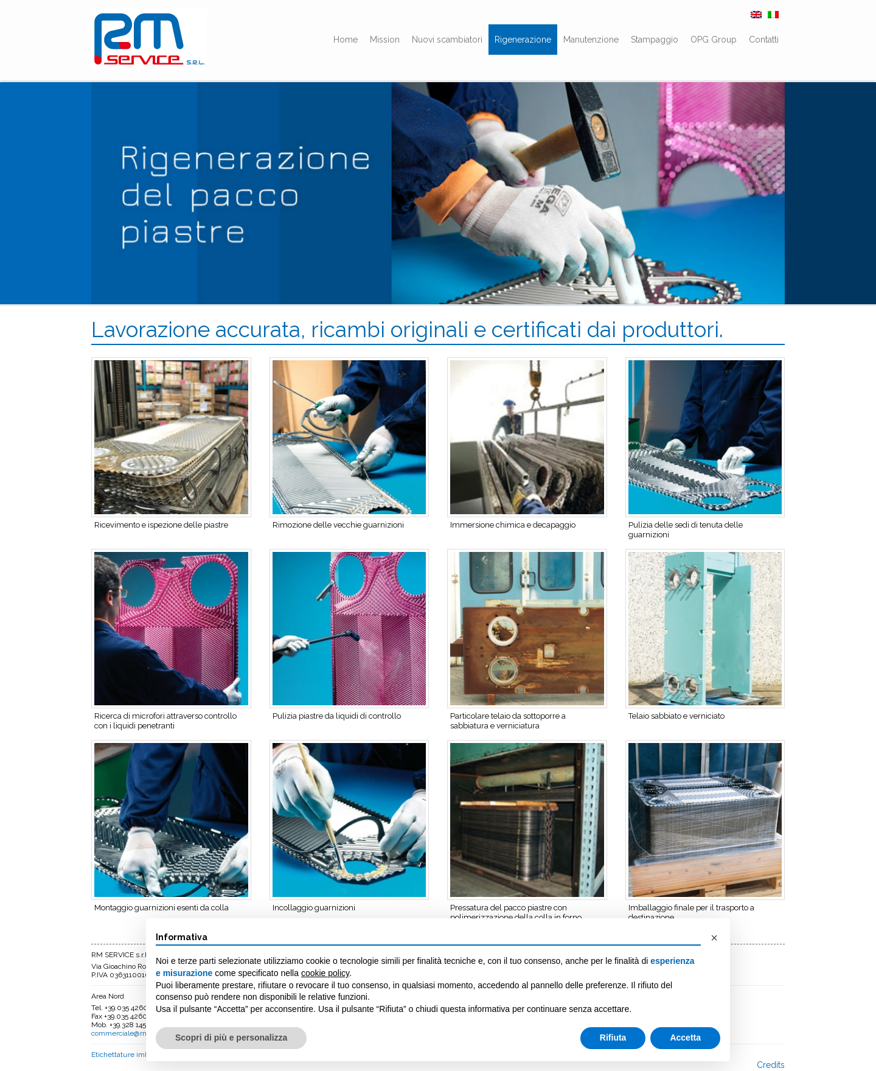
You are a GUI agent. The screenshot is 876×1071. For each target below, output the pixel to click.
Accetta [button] (685, 1037)
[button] (714, 937)
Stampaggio (654, 39)
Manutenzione (591, 39)
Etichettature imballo (125, 1054)
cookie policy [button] (325, 973)
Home (345, 39)
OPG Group (713, 39)
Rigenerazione (523, 39)
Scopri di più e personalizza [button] (231, 1037)
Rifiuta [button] (613, 1037)
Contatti (764, 39)
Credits (771, 1065)
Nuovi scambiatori (447, 39)
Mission (385, 39)
